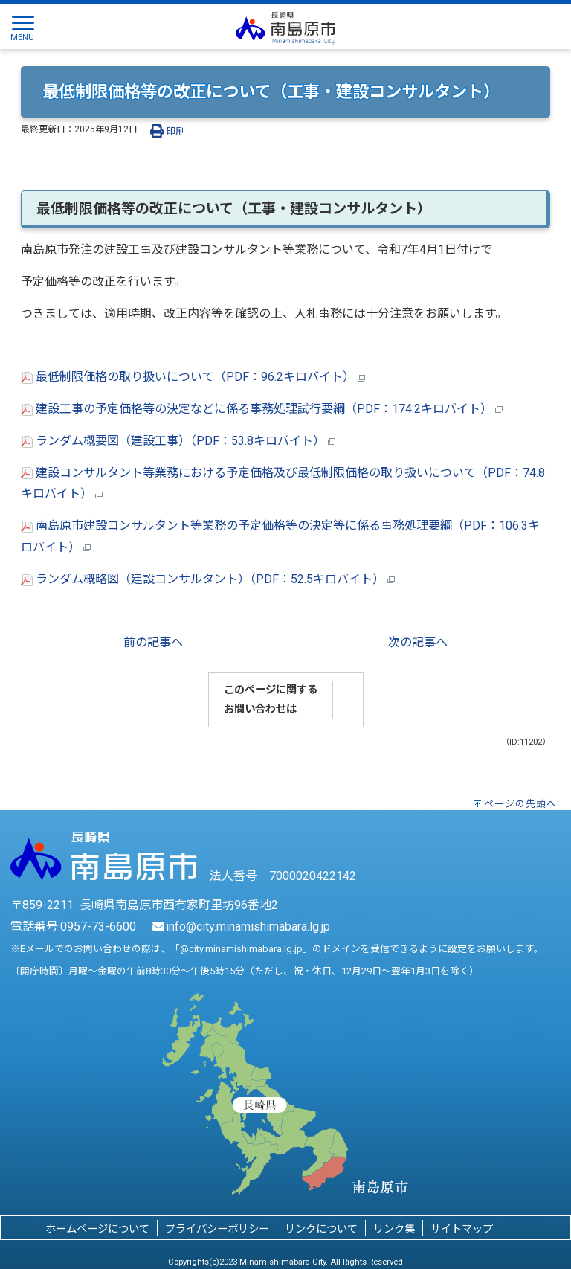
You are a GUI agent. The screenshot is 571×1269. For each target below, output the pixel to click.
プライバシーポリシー (217, 1229)
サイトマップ (461, 1229)
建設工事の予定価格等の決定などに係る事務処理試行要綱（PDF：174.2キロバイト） (262, 409)
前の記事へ (153, 642)
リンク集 (394, 1229)
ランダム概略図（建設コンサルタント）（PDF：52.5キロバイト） (208, 579)
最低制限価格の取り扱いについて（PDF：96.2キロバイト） (193, 377)
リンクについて (321, 1229)
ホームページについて (97, 1229)
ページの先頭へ (520, 803)
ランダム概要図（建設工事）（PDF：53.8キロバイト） (178, 441)
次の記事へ (418, 642)
